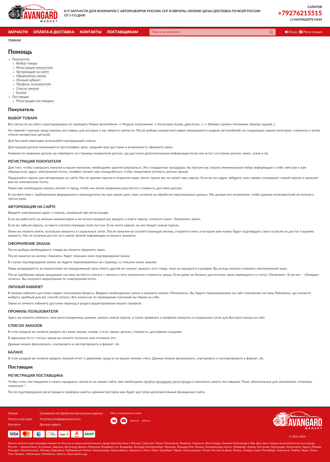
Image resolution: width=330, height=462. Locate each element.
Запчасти (18, 32)
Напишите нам (306, 19)
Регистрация (310, 32)
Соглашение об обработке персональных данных (71, 413)
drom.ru (134, 420)
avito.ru (146, 420)
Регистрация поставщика (35, 101)
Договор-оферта (50, 424)
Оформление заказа (31, 76)
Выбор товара (26, 63)
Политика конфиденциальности (60, 419)
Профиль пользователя (33, 84)
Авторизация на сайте (32, 72)
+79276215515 (300, 13)
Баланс (21, 92)
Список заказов (27, 88)
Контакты (91, 32)
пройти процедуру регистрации (167, 381)
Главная (14, 40)
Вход (291, 32)
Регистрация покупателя (34, 67)
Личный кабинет (28, 80)
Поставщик (20, 96)
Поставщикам (122, 32)
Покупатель (21, 59)
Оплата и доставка (53, 32)
